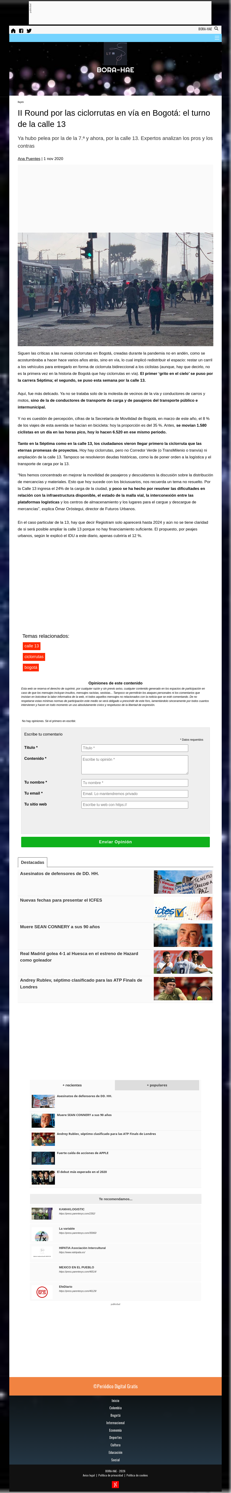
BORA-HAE (111, 1471)
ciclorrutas (34, 656)
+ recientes (72, 1085)
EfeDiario (65, 1286)
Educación (115, 1452)
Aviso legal (89, 1475)
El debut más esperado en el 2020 (82, 1172)
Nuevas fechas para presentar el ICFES (61, 900)
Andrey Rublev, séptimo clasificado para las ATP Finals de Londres (106, 1134)
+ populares (157, 1085)
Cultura (115, 1444)
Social (115, 1459)
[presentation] (116, 821)
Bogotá (20, 102)
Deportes (115, 1437)
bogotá (30, 667)
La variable (67, 1228)
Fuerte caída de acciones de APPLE (83, 1153)
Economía (115, 1430)
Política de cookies (137, 1475)
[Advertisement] (116, 13)
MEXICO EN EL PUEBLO (76, 1267)
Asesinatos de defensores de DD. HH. (59, 873)
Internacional (115, 1422)
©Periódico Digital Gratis (115, 1386)
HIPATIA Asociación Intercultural (82, 1248)
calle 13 (31, 646)
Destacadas (32, 862)
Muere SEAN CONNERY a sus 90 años (60, 926)
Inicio (115, 1400)
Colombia (115, 1407)
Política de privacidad (110, 1475)
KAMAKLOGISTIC (72, 1209)
